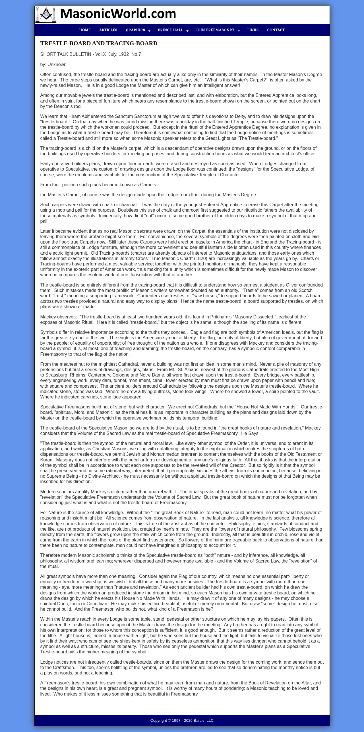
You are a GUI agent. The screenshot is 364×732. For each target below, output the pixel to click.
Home (85, 30)
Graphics (135, 30)
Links (253, 30)
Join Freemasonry (215, 30)
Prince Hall (170, 30)
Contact (276, 30)
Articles (108, 30)
